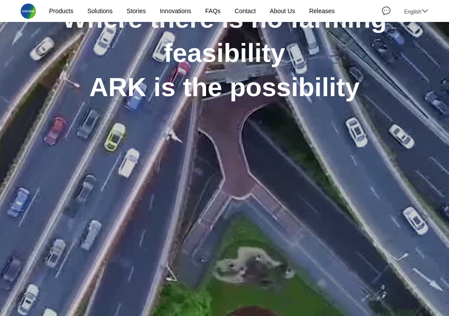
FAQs (213, 10)
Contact (245, 10)
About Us (282, 10)
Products (61, 10)
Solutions (100, 10)
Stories (136, 10)
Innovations (175, 10)
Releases (322, 10)
